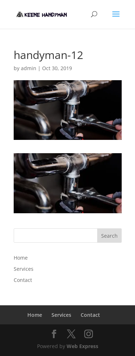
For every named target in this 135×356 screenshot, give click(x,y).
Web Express (82, 346)
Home (21, 257)
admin (28, 68)
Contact (23, 280)
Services (23, 268)
